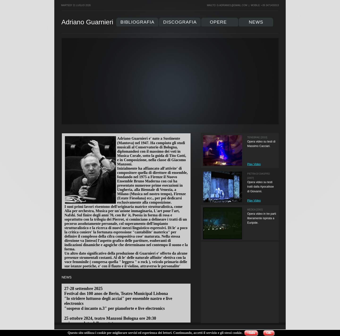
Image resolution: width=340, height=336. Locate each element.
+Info (251, 333)
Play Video (254, 164)
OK (268, 333)
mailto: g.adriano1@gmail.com (227, 5)
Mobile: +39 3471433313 (265, 5)
